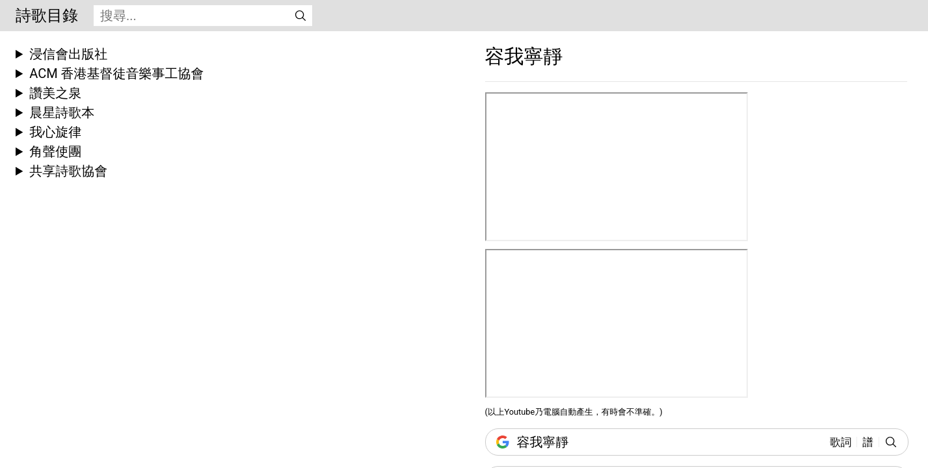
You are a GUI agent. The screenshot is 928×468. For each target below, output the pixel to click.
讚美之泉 (55, 93)
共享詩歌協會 (68, 171)
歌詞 (840, 442)
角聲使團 (55, 151)
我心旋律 (55, 132)
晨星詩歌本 (61, 112)
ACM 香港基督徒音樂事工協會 (116, 73)
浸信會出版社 (68, 54)
